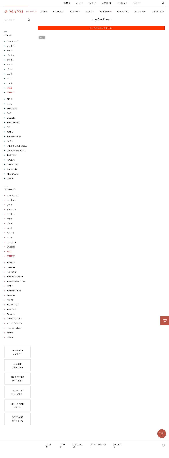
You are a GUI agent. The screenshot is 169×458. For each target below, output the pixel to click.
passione (11, 267)
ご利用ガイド (106, 3)
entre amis (12, 169)
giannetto (11, 117)
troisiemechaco (14, 328)
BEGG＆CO (12, 108)
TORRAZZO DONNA (16, 281)
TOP (161, 433)
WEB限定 (11, 246)
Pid (8, 127)
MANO (10, 131)
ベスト (10, 83)
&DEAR (10, 300)
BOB (9, 113)
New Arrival (12, 41)
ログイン (79, 3)
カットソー (11, 45)
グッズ (9, 69)
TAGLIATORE (13, 122)
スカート (10, 232)
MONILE (11, 262)
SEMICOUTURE (14, 318)
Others (10, 178)
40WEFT (11, 159)
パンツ (10, 64)
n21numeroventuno (16, 150)
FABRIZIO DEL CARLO (17, 145)
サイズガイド (122, 3)
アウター (10, 59)
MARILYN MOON (15, 276)
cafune (10, 332)
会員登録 (67, 3)
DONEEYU (12, 272)
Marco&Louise (14, 136)
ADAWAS (11, 295)
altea (9, 103)
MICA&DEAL (13, 304)
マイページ (92, 3)
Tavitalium (12, 155)
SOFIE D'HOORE (14, 323)
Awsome (11, 314)
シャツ (10, 50)
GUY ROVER (12, 164)
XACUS (10, 141)
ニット (9, 73)
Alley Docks (12, 173)
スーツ (9, 78)
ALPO (9, 99)
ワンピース (11, 242)
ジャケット (11, 55)
